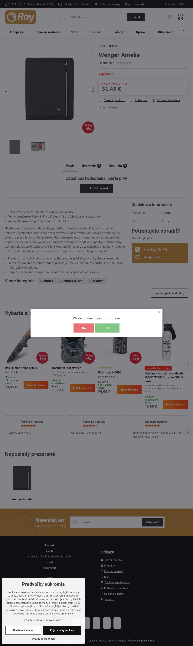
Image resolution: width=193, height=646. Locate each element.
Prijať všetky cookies (62, 630)
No (84, 328)
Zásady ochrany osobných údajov (43, 620)
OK (107, 328)
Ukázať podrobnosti (43, 638)
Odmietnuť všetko (23, 630)
